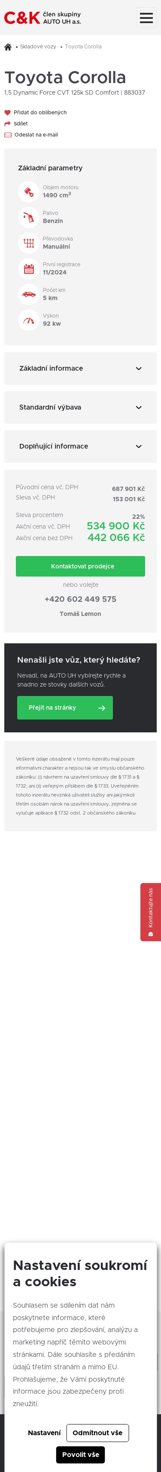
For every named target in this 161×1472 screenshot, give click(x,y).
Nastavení (44, 1433)
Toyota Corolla (83, 46)
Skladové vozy (38, 46)
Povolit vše (80, 1454)
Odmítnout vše (97, 1433)
